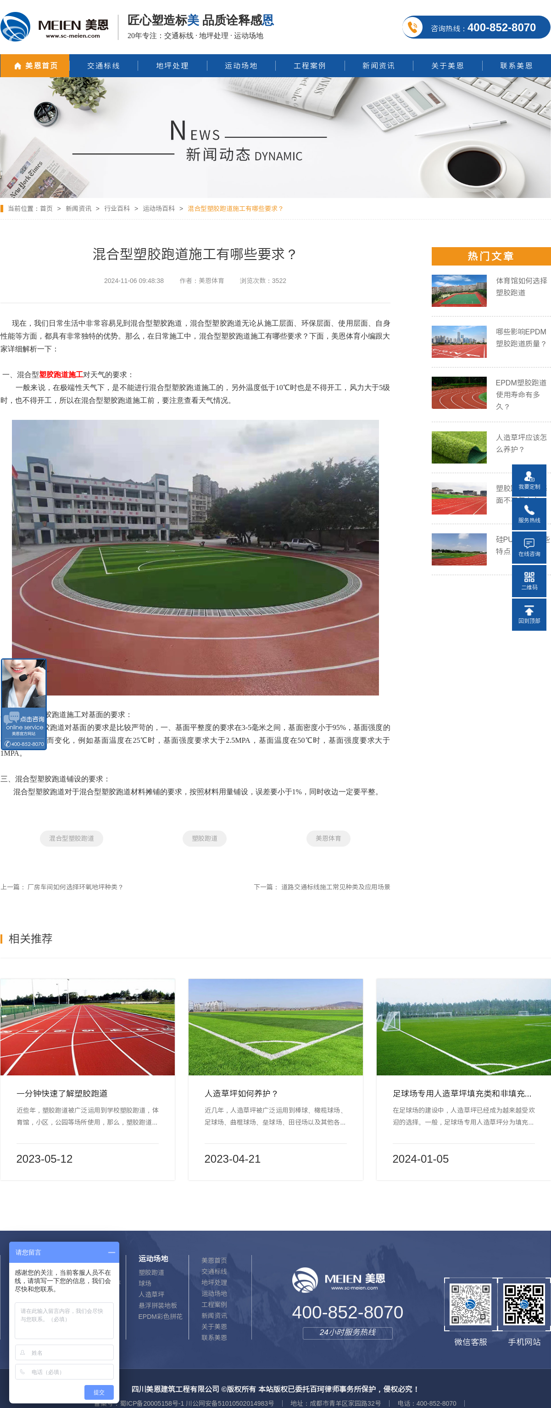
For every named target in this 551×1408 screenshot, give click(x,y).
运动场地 (214, 1293)
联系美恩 (214, 1337)
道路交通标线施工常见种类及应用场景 (335, 887)
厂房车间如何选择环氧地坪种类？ (76, 887)
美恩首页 (214, 1260)
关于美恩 (214, 1326)
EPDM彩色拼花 (161, 1316)
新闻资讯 (78, 208)
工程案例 (214, 1304)
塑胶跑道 (204, 838)
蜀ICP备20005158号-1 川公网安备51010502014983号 (197, 1403)
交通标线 (214, 1271)
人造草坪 (151, 1294)
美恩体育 (328, 838)
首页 (46, 208)
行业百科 (117, 208)
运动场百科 (159, 208)
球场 (145, 1283)
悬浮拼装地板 (158, 1305)
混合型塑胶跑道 (71, 838)
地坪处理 (214, 1282)
